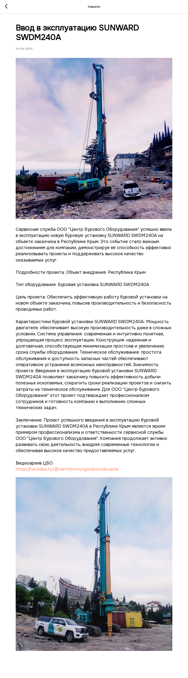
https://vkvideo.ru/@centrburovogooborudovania (67, 469)
